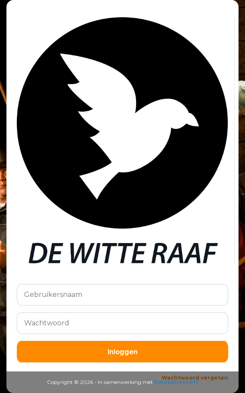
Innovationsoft (176, 382)
